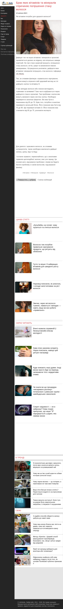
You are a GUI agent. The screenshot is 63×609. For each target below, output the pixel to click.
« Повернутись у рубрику (26, 180)
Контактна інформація (8, 52)
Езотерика (4, 13)
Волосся (51, 173)
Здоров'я (3, 16)
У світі (3, 42)
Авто (2, 8)
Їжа (2, 18)
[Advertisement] (38, 128)
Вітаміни (26, 173)
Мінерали (35, 173)
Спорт (3, 36)
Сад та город (5, 34)
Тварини (3, 39)
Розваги (3, 31)
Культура (3, 21)
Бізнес (3, 10)
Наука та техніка (6, 26)
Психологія (4, 29)
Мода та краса (5, 23)
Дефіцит (43, 173)
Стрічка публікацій (45, 180)
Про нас (3, 49)
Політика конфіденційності (10, 54)
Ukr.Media (20, 74)
